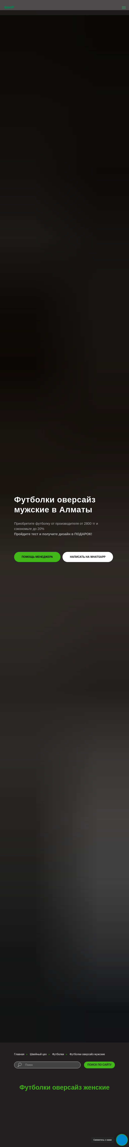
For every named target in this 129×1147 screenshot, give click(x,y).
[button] (37, 557)
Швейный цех (38, 1054)
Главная (19, 1054)
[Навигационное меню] (124, 7)
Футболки (58, 1054)
